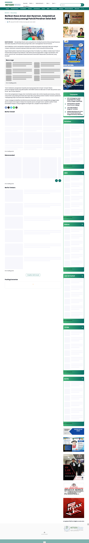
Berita (31, 3)
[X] (9, 107)
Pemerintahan (14, 8)
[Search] (70, 4)
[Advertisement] (44, 533)
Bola (48, 3)
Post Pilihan (26, 6)
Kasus (43, 8)
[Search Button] (82, 4)
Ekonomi (77, 8)
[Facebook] (6, 107)
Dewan (30, 8)
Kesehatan (54, 8)
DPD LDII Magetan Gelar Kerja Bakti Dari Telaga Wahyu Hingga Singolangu (74, 100)
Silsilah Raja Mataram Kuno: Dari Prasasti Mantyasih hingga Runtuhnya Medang (75, 113)
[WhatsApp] (14, 107)
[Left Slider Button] (56, 180)
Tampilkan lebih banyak (33, 275)
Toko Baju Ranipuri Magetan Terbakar (72, 108)
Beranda (25, 3)
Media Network (40, 3)
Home (7, 8)
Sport (54, 3)
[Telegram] (11, 107)
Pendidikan (23, 8)
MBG (48, 8)
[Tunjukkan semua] (82, 121)
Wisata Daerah (69, 8)
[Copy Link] (16, 107)
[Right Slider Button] (82, 8)
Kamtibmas (37, 8)
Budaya (61, 8)
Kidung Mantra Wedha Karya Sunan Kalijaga (73, 104)
